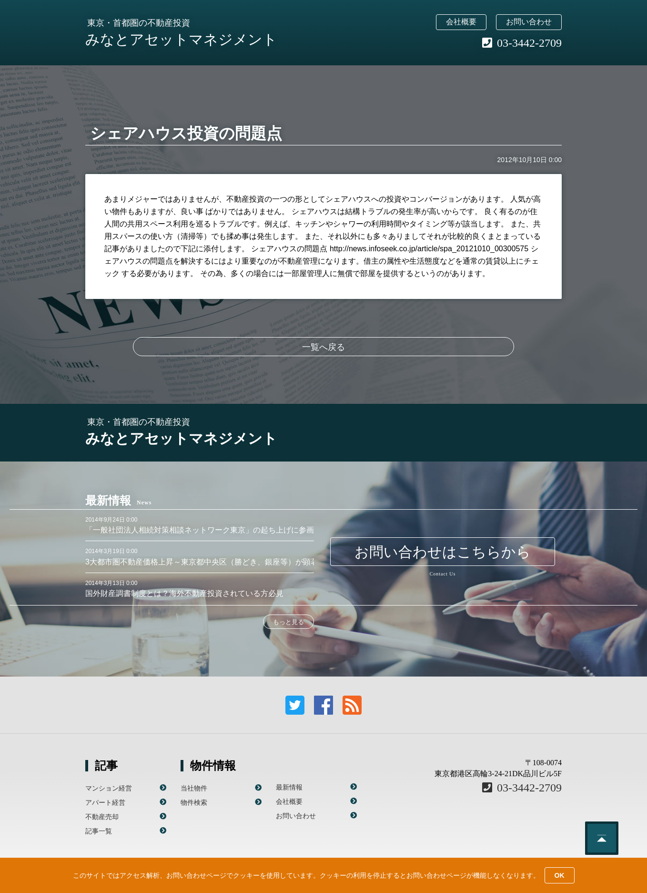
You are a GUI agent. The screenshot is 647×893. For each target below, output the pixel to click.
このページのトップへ (601, 838)
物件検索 (194, 802)
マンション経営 (108, 788)
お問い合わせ (529, 22)
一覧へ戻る (323, 347)
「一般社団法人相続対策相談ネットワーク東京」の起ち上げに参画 (199, 530)
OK (560, 875)
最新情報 (289, 787)
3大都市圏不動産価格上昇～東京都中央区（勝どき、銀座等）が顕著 (201, 562)
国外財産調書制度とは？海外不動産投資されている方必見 (184, 593)
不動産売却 (102, 817)
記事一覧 (98, 831)
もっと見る (288, 622)
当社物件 (194, 788)
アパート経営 (105, 802)
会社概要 (461, 22)
